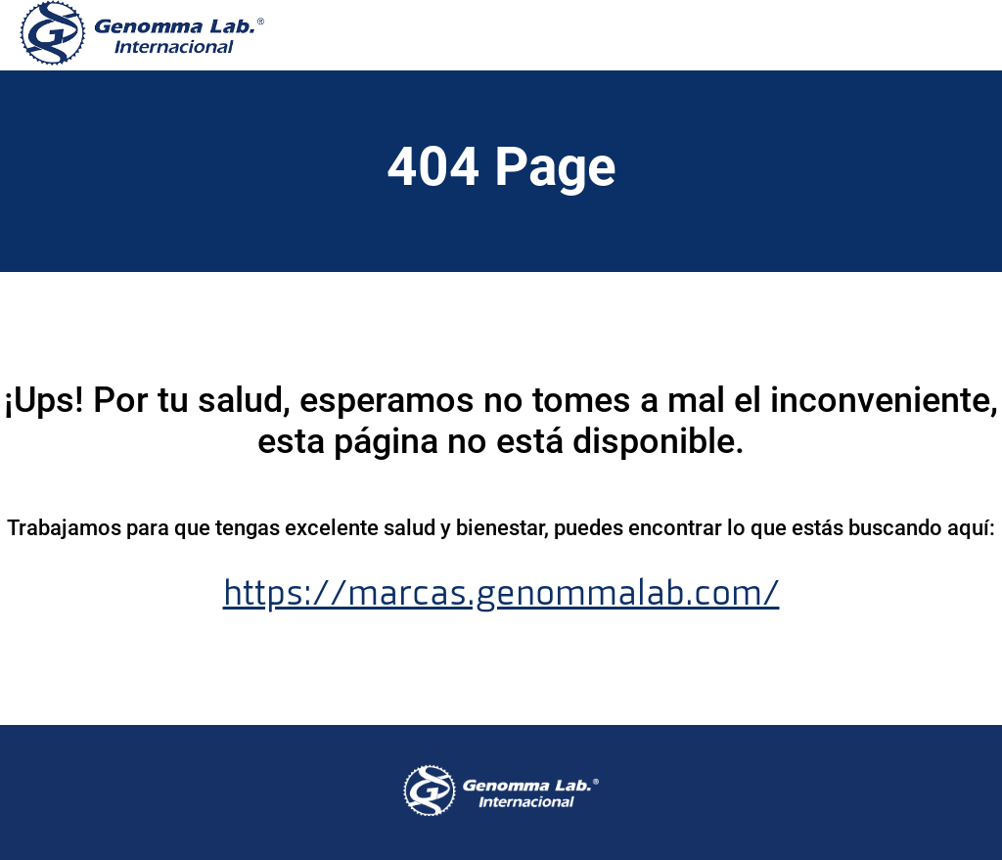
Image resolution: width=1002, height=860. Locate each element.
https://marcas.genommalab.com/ (501, 592)
